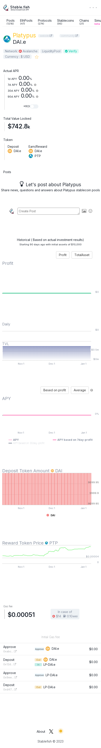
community (69, 35)
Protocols (45, 22)
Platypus (24, 35)
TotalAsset (81, 255)
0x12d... (9, 664)
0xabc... (10, 651)
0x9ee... (10, 677)
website (46, 35)
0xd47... (10, 689)
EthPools (26, 22)
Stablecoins (65, 22)
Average (80, 390)
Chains (84, 22)
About (41, 731)
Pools (11, 22)
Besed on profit (54, 390)
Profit (63, 255)
